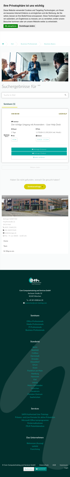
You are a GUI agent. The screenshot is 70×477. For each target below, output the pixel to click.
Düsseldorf (35, 362)
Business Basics (49, 44)
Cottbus (35, 353)
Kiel (12, 44)
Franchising (35, 449)
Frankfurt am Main (35, 371)
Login (66, 468)
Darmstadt (35, 356)
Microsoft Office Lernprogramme (35, 420)
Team (5, 246)
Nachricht (40, 469)
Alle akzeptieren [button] (11, 26)
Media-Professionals (35, 324)
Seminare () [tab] (9, 104)
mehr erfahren (39, 157)
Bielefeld (35, 350)
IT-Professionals (35, 327)
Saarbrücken (35, 397)
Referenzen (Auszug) (35, 443)
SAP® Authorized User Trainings (35, 414)
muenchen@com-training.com (36, 303)
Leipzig (35, 382)
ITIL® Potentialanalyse (35, 426)
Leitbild (35, 446)
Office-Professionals (35, 321)
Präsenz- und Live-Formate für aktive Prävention (35, 417)
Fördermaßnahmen (35, 423)
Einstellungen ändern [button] (27, 26)
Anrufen (29, 469)
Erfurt (35, 365)
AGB (54, 465)
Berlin (35, 347)
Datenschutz (44, 465)
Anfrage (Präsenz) (39, 149)
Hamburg (35, 374)
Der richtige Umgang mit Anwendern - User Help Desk (36, 125)
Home (6, 241)
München (35, 388)
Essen (35, 368)
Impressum (64, 465)
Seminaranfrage (35, 187)
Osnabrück (35, 391)
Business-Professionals (29, 44)
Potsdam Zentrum (35, 394)
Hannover (35, 377)
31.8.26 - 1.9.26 (42, 139)
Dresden (35, 359)
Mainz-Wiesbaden (35, 385)
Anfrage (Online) (39, 153)
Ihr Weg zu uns (9, 251)
